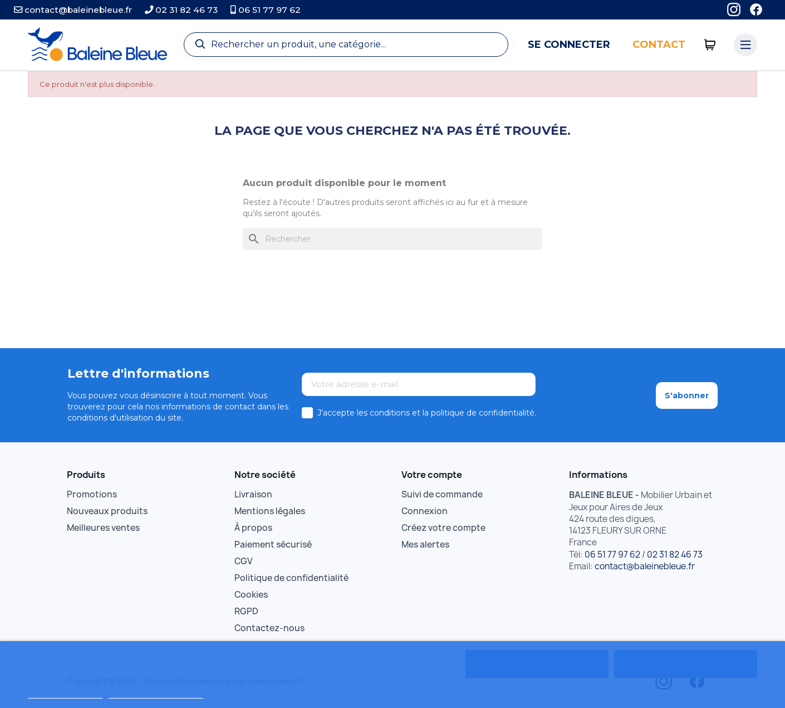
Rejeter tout (537, 664)
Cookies (251, 594)
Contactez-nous (269, 628)
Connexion (424, 511)
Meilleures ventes (103, 528)
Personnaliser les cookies (156, 693)
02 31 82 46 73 (181, 9)
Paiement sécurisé (273, 544)
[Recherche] (346, 44)
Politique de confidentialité (291, 578)
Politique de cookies (65, 693)
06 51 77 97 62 (265, 9)
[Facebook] (756, 9)
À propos (253, 528)
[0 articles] (710, 44)
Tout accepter (685, 664)
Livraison (253, 494)
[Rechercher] (392, 239)
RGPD (246, 611)
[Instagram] (734, 9)
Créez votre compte (443, 528)
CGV (243, 561)
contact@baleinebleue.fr (73, 9)
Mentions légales (269, 511)
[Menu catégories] (745, 45)
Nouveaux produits (107, 511)
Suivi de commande (442, 494)
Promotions (92, 494)
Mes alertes (425, 544)
